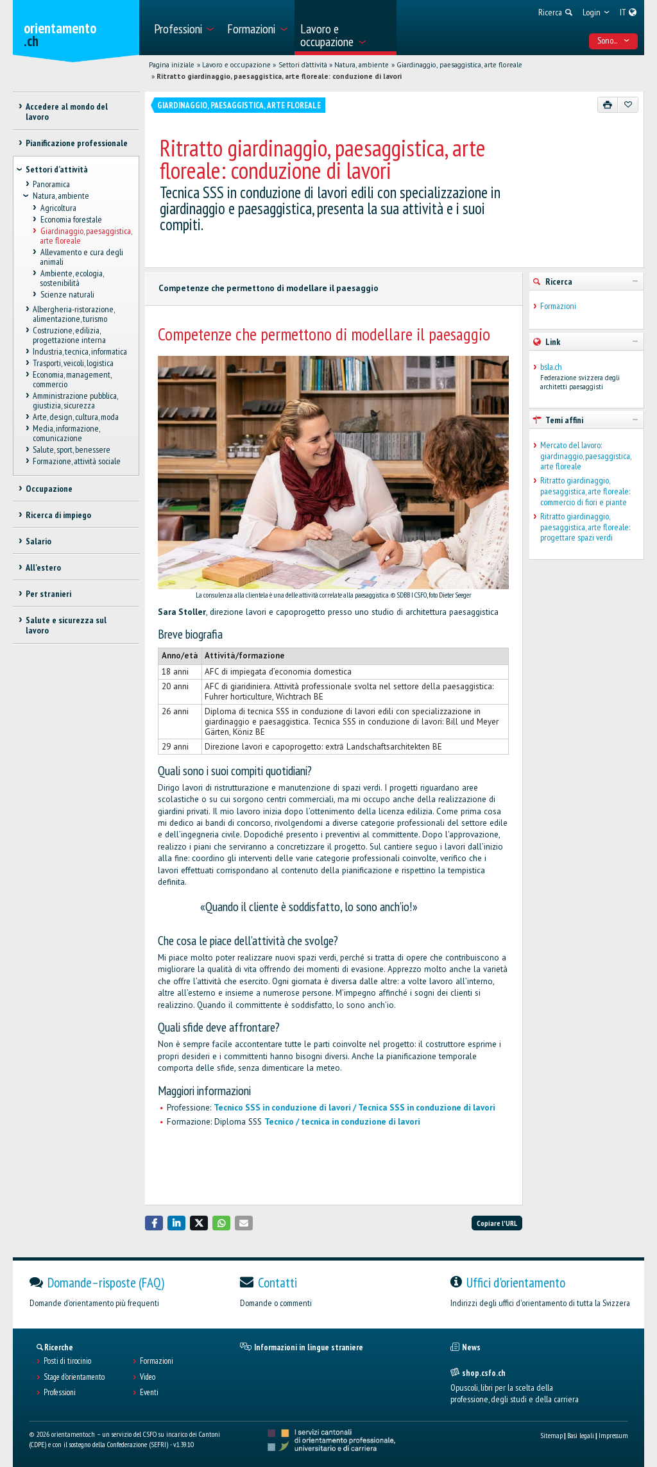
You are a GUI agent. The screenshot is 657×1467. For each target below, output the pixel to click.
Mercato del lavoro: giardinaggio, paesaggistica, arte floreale (585, 456)
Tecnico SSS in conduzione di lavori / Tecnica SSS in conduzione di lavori (354, 1107)
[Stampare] (608, 104)
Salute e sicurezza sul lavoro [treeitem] (66, 625)
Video (147, 1377)
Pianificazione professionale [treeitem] (77, 143)
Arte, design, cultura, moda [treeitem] (76, 417)
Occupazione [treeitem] (49, 488)
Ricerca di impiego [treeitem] (58, 515)
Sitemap (551, 1435)
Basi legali (580, 1435)
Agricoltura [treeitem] (58, 208)
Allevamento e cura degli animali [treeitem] (81, 256)
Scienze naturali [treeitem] (67, 294)
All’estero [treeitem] (43, 567)
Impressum (613, 1435)
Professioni (60, 1392)
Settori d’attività (302, 64)
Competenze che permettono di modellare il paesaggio (268, 288)
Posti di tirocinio (67, 1361)
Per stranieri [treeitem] (48, 593)
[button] (154, 1223)
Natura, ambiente (361, 64)
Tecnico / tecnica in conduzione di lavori (342, 1121)
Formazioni (558, 306)
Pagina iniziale (171, 64)
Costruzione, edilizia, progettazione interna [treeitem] (69, 335)
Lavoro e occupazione (236, 64)
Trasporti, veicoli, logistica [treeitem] (73, 363)
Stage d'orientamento (74, 1377)
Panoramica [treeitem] (51, 184)
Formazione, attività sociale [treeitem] (77, 461)
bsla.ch (551, 367)
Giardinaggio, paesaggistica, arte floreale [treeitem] (85, 235)
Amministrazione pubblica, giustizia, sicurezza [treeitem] (75, 400)
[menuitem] (183, 27)
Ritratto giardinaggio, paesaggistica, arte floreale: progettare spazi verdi (585, 527)
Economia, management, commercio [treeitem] (72, 379)
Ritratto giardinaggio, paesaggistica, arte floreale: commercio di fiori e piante (585, 491)
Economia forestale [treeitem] (70, 219)
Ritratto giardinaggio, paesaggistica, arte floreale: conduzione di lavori (279, 76)
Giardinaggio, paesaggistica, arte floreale (459, 64)
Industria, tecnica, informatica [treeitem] (80, 351)
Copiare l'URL (497, 1223)
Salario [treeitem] (38, 541)
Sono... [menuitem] (613, 40)
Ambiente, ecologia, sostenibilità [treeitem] (71, 278)
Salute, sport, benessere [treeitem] (71, 450)
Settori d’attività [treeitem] (57, 169)
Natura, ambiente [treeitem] (61, 196)
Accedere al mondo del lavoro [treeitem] (67, 112)
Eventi (149, 1392)
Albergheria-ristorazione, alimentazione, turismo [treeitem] (73, 313)
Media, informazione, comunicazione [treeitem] (66, 433)
